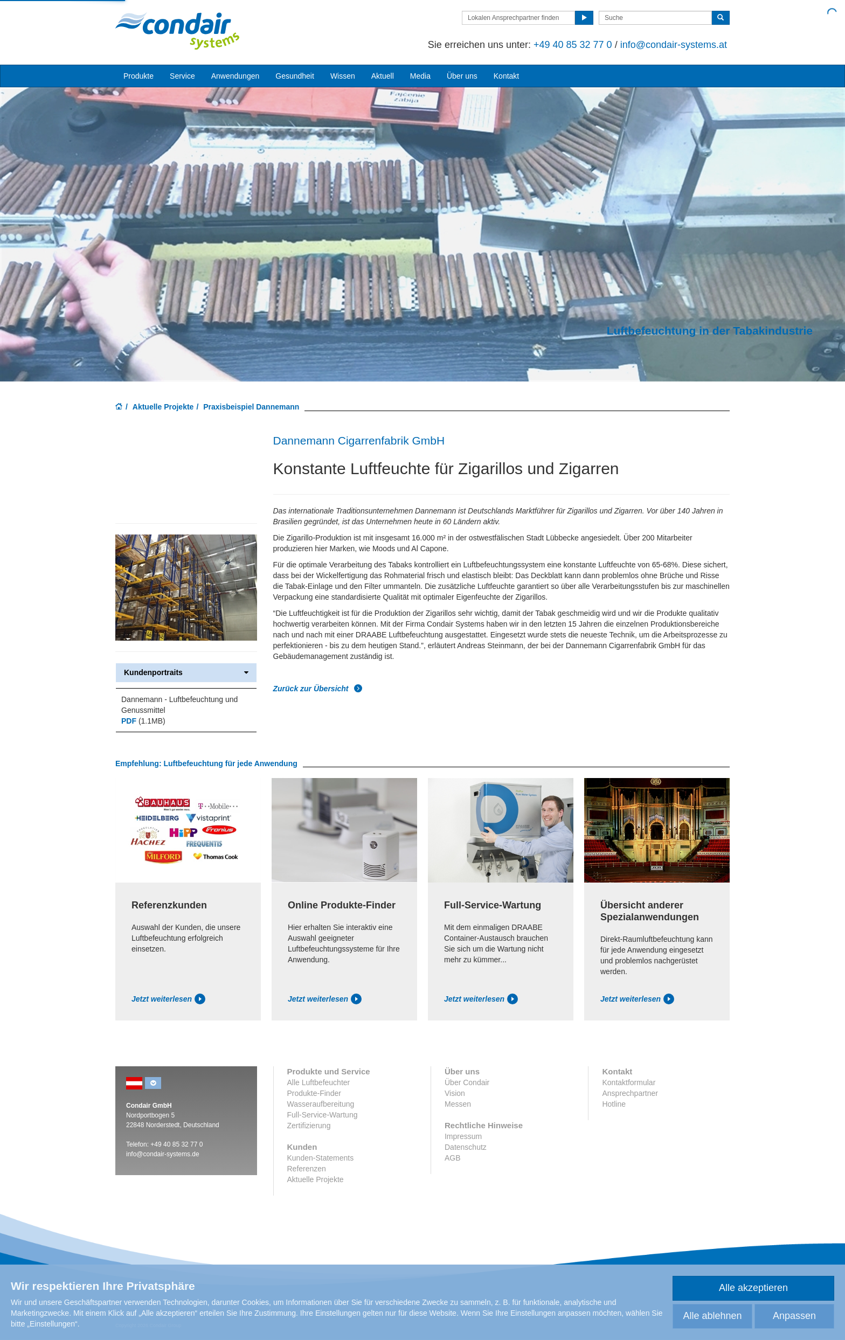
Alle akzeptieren (753, 1287)
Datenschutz (466, 1147)
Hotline (614, 1104)
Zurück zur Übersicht (318, 688)
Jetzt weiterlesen (168, 999)
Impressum (463, 1136)
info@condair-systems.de (162, 1154)
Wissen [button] (342, 76)
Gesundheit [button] (294, 76)
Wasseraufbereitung (321, 1104)
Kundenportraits (186, 673)
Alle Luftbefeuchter (318, 1082)
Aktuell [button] (382, 76)
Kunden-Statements (320, 1158)
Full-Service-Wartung (322, 1114)
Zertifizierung (309, 1125)
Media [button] (420, 76)
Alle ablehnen (712, 1315)
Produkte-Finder (314, 1093)
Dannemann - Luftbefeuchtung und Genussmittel (179, 704)
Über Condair (467, 1082)
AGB (453, 1158)
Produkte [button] (138, 76)
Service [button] (182, 76)
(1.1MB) (143, 721)
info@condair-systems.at (673, 44)
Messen (458, 1104)
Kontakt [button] (506, 76)
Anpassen (794, 1315)
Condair (177, 31)
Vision (455, 1093)
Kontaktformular (628, 1082)
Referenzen (306, 1168)
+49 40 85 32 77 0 (573, 44)
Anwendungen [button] (235, 76)
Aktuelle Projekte (163, 406)
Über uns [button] (462, 76)
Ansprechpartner (630, 1093)
